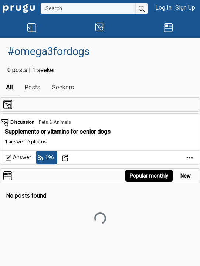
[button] (32, 27)
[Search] (88, 8)
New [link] (185, 176)
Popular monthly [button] (149, 176)
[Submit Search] (142, 8)
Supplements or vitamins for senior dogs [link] (58, 131)
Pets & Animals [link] (55, 122)
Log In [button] (163, 7)
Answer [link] (18, 157)
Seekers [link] (63, 87)
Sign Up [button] (185, 7)
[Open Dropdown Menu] (66, 157)
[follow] (46, 157)
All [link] (9, 87)
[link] (19, 7)
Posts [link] (32, 87)
